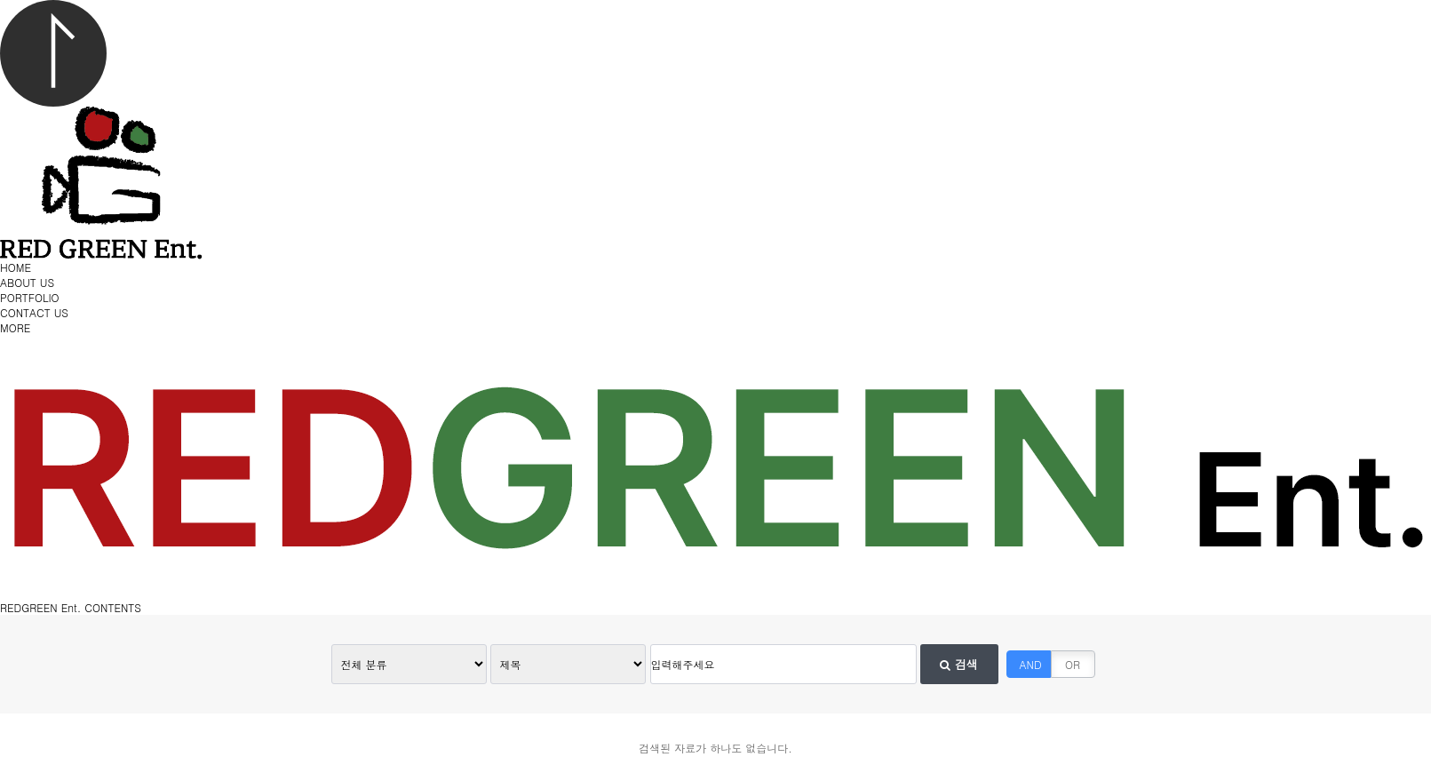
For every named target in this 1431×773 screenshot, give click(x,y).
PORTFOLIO (30, 297)
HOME (15, 267)
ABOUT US (27, 282)
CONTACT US (34, 312)
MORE (15, 327)
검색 (958, 664)
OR (1072, 664)
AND (1031, 664)
